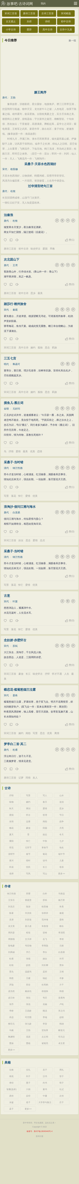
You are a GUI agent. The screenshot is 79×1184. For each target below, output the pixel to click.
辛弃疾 (28, 913)
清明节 (11, 854)
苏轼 (15, 646)
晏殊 (15, 695)
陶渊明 (11, 1037)
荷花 (11, 847)
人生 (66, 674)
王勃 (12, 97)
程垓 (28, 932)
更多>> (61, 873)
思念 (47, 347)
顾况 (45, 1010)
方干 (61, 984)
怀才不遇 (57, 674)
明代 (6, 364)
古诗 (7, 788)
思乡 (33, 293)
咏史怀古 (35, 248)
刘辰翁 (28, 919)
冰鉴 (11, 1102)
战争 (61, 821)
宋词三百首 (11, 13)
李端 (45, 1017)
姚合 (45, 958)
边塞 (28, 821)
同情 (28, 777)
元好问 (16, 408)
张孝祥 (45, 913)
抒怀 (47, 674)
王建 (28, 978)
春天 (45, 802)
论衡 (11, 1070)
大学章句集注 (44, 1102)
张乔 (11, 1004)
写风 (28, 873)
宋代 (4, 169)
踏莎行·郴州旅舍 (15, 304)
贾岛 (11, 971)
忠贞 (42, 540)
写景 (6, 496)
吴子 (45, 1070)
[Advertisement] (39, 66)
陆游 (28, 906)
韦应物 (28, 945)
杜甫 (15, 749)
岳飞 (45, 939)
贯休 (61, 965)
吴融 (45, 1004)
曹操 (11, 1043)
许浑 (61, 958)
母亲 (61, 867)
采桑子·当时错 (13, 462)
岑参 (61, 978)
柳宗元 (11, 1023)
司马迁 (61, 1037)
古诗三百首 (47, 13)
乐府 (29, 21)
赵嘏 (61, 1017)
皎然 (28, 965)
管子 (61, 1076)
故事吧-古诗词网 (20, 4)
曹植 (28, 1043)
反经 (28, 1096)
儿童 (61, 860)
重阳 (11, 841)
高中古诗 (47, 29)
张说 (28, 1004)
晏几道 (28, 926)
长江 (28, 674)
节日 (61, 815)
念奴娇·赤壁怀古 (15, 640)
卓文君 (61, 1043)
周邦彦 (11, 932)
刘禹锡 (11, 952)
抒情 (11, 451)
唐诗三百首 (29, 13)
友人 (35, 777)
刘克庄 (11, 906)
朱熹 (61, 906)
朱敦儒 (45, 926)
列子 (28, 1076)
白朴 (45, 893)
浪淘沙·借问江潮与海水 (20, 506)
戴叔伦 (28, 991)
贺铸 (45, 932)
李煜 (61, 939)
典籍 (7, 1062)
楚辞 (29, 29)
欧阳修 (14, 169)
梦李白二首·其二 (15, 744)
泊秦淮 (8, 215)
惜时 (28, 860)
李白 (45, 952)
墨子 (28, 1083)
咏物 (11, 802)
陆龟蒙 (11, 945)
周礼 (61, 1070)
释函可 (16, 364)
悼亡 (20, 496)
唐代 (4, 97)
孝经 (11, 1083)
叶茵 (15, 601)
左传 (61, 1096)
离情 (56, 733)
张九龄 (28, 1023)
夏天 (11, 834)
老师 (11, 873)
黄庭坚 (28, 900)
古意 (7, 595)
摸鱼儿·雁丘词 (13, 403)
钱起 (45, 978)
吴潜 (11, 919)
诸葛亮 (45, 1043)
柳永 (61, 926)
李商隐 (45, 945)
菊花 (45, 854)
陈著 (11, 913)
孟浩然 (11, 991)
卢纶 (61, 1004)
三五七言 (10, 358)
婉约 (33, 347)
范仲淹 (45, 919)
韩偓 (61, 991)
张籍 (28, 958)
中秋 (45, 841)
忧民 (28, 867)
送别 (61, 802)
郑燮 (28, 893)
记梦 (21, 777)
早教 (52, 248)
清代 (6, 468)
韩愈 (11, 978)
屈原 (28, 1037)
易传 (11, 1096)
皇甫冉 (61, 997)
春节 (28, 854)
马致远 (61, 893)
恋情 (39, 451)
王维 (61, 971)
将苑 (11, 1076)
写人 (45, 795)
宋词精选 (66, 13)
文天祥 (28, 939)
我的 (43, 3)
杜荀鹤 (45, 984)
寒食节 (45, 847)
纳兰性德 (18, 468)
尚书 (45, 1083)
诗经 (47, 21)
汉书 (45, 1076)
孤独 (40, 347)
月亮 (61, 828)
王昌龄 (28, 1010)
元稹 (61, 945)
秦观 (15, 309)
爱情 (18, 451)
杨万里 (61, 900)
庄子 (61, 1102)
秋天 (11, 808)
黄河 (11, 860)
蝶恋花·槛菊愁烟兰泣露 (20, 689)
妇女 (21, 540)
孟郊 (45, 971)
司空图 (28, 1017)
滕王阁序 (40, 92)
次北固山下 (11, 259)
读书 (45, 860)
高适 (11, 1017)
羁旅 (54, 347)
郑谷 (28, 984)
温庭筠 (28, 971)
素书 (45, 1089)
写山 (45, 873)
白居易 (16, 512)
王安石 (11, 900)
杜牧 (12, 191)
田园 (45, 828)
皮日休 (11, 997)
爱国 (45, 248)
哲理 (45, 815)
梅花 (11, 828)
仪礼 (28, 1070)
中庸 (45, 1096)
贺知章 (45, 1030)
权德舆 (45, 991)
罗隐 (11, 984)
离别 (28, 808)
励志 (45, 834)
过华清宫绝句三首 (40, 186)
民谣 (11, 867)
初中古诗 (66, 21)
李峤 (11, 1010)
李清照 (61, 932)
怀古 (28, 815)
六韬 (28, 1089)
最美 (40, 293)
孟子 (11, 1109)
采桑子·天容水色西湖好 (40, 164)
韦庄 (45, 997)
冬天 (61, 834)
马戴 (11, 1030)
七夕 (61, 841)
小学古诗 (11, 29)
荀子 (61, 1083)
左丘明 (45, 1037)
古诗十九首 (66, 29)
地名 (61, 847)
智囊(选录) (11, 1089)
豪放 (21, 674)
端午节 (61, 854)
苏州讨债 (39, 1136)
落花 (13, 496)
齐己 (28, 952)
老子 (28, 1102)
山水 (61, 795)
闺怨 (28, 733)
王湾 (15, 265)
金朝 (6, 408)
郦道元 (61, 1030)
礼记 (61, 1089)
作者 (7, 886)
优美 (32, 451)
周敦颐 (11, 939)
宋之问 (61, 1010)
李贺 (45, 1023)
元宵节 (28, 847)
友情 (11, 821)
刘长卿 (45, 965)
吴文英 (11, 926)
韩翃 (61, 1023)
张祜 (28, 997)
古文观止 (11, 21)
